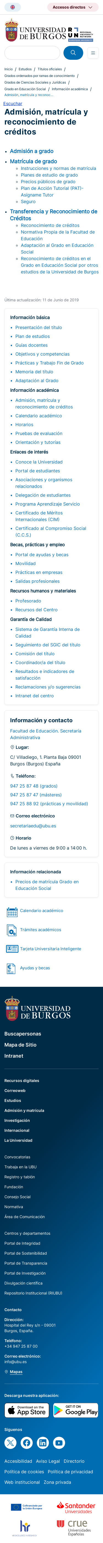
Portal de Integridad (22, 1243)
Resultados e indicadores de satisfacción (44, 675)
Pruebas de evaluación (38, 433)
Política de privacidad (70, 1471)
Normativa (13, 1206)
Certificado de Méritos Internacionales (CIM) (39, 516)
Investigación (17, 1120)
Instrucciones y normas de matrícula (58, 168)
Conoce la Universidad (39, 462)
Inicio (8, 69)
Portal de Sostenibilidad (25, 1253)
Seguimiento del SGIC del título (47, 645)
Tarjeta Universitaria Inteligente (50, 948)
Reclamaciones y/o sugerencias (47, 687)
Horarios (24, 424)
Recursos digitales (21, 1080)
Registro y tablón (19, 1176)
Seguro (28, 201)
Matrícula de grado (33, 161)
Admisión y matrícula (24, 1110)
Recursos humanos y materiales (43, 591)
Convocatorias (17, 1156)
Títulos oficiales (50, 69)
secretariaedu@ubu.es (33, 826)
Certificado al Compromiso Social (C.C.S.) (50, 531)
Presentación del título (38, 327)
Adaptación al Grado (37, 380)
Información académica (70, 89)
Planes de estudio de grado (49, 175)
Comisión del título (35, 653)
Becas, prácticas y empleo (37, 544)
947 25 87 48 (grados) (34, 786)
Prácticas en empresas (38, 572)
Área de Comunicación (24, 1216)
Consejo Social (17, 1196)
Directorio (74, 1461)
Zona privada (57, 1482)
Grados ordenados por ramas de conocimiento (39, 76)
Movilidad (25, 563)
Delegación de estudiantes (43, 495)
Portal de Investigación (25, 1273)
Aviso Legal (48, 1461)
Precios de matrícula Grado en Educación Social (47, 885)
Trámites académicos (40, 929)
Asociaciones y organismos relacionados (43, 483)
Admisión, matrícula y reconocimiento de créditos (44, 403)
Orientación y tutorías (37, 442)
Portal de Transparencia (25, 1263)
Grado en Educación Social (25, 89)
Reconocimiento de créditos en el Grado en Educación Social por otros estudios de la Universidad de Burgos (60, 265)
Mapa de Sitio (20, 1045)
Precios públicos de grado (48, 181)
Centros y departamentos (27, 1233)
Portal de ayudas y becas (41, 554)
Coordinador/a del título (40, 662)
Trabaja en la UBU (20, 1166)
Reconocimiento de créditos (50, 225)
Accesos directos (69, 7)
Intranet (13, 1056)
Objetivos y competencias (42, 354)
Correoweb (15, 1090)
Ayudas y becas (35, 967)
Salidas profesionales (37, 581)
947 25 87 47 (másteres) (36, 795)
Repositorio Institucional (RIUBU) (33, 1293)
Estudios (25, 69)
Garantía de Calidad (31, 619)
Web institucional (22, 1482)
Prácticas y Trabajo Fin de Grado (49, 363)
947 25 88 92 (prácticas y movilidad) (49, 803)
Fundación (13, 1186)
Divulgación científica (23, 1283)
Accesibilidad (18, 1461)
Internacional (16, 1130)
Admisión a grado (31, 151)
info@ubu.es (15, 1361)
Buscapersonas (22, 1034)
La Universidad (18, 1140)
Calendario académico (38, 415)
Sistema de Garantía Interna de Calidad (47, 632)
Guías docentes (31, 345)
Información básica (30, 317)
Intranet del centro (34, 695)
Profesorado (28, 601)
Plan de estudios (32, 336)
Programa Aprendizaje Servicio (47, 504)
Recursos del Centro (36, 609)
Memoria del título (34, 371)
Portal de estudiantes (37, 470)
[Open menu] (93, 52)
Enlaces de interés (29, 452)
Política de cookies (24, 1471)
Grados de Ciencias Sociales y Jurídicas (35, 82)
